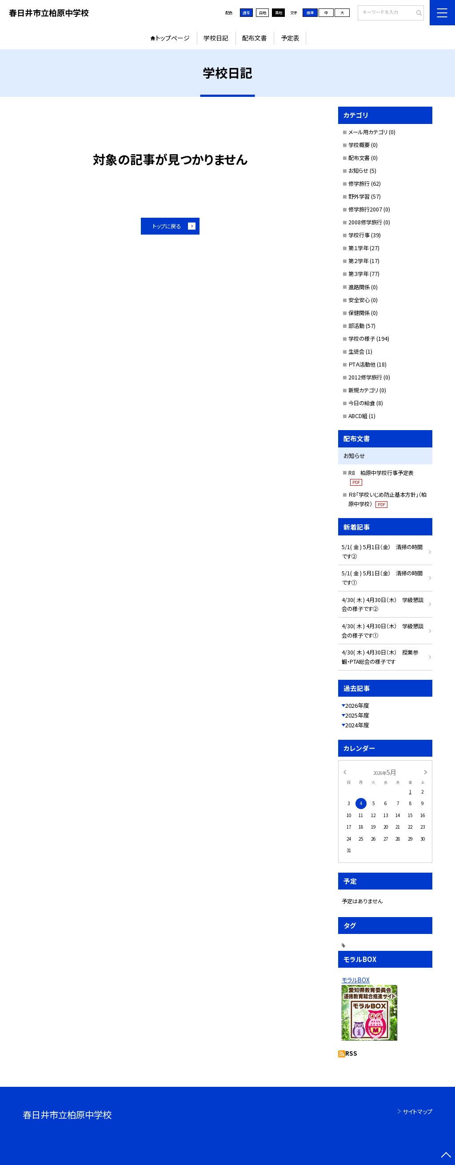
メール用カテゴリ (367, 132)
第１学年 (358, 248)
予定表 (290, 37)
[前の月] (344, 772)
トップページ (173, 37)
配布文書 (254, 37)
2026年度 (357, 705)
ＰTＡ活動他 (361, 364)
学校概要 (359, 145)
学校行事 (359, 235)
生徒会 (356, 351)
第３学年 (358, 274)
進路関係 (359, 287)
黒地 (278, 12)
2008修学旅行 (365, 222)
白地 (262, 12)
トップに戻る (166, 226)
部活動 (356, 326)
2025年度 (357, 715)
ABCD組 (357, 416)
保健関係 (359, 313)
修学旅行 (359, 184)
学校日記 (216, 37)
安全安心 (359, 300)
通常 (246, 12)
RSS (351, 1053)
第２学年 (358, 261)
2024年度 (357, 725)
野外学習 (359, 196)
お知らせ (358, 171)
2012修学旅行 (365, 377)
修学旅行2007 (365, 209)
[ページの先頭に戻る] (446, 1156)
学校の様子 (361, 339)
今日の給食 (361, 403)
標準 (310, 12)
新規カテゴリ (363, 390)
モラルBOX (356, 980)
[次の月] (425, 772)
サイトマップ (417, 1111)
